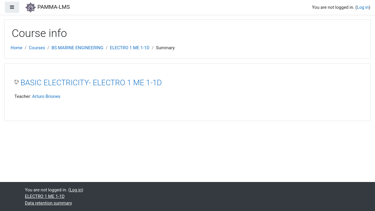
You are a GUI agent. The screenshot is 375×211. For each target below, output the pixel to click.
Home (16, 47)
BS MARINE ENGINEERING (77, 47)
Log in (363, 7)
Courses (37, 47)
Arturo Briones (46, 96)
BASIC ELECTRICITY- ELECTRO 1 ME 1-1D (91, 82)
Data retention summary (48, 203)
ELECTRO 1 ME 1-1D (129, 47)
